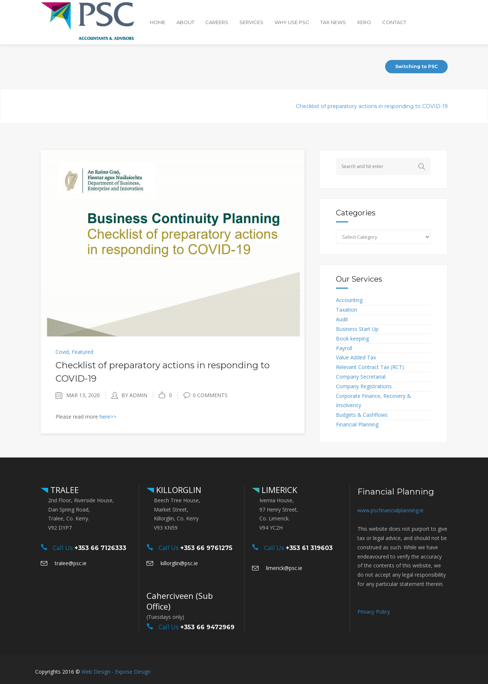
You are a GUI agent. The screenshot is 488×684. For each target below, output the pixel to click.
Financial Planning (357, 424)
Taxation (346, 309)
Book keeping (352, 338)
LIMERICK (278, 489)
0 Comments (206, 395)
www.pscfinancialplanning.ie (390, 510)
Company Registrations (364, 386)
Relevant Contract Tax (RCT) (370, 366)
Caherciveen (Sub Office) (180, 601)
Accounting (349, 300)
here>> (108, 416)
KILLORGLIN (177, 489)
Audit (342, 319)
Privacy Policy (373, 611)
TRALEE (63, 489)
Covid (277, 106)
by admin (134, 395)
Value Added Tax (356, 357)
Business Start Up (357, 328)
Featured (82, 351)
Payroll (344, 348)
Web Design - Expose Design (116, 671)
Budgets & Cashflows (362, 414)
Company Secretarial (361, 376)
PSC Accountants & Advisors (222, 106)
